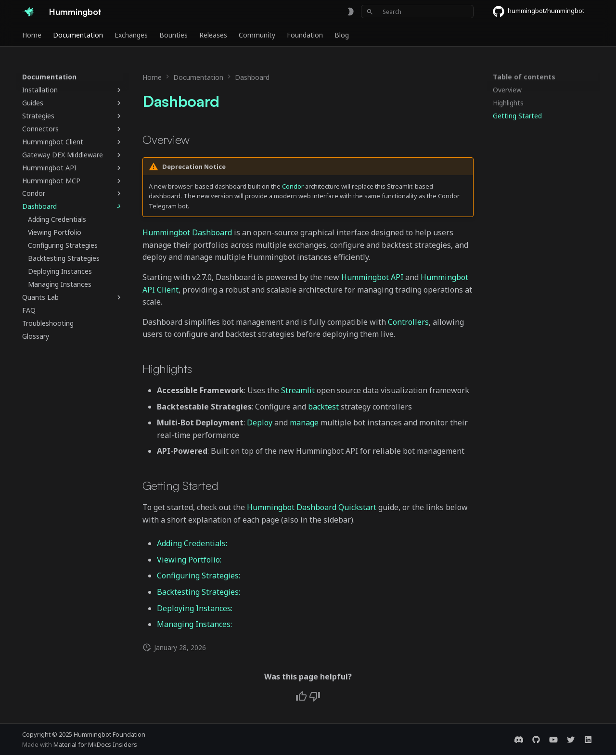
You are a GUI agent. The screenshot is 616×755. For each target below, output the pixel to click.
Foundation (305, 35)
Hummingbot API (372, 277)
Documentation (78, 35)
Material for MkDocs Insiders (95, 744)
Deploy (259, 422)
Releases (213, 35)
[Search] (417, 11)
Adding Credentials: (192, 543)
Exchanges (131, 35)
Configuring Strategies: (198, 575)
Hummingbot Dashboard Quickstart (311, 507)
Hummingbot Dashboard (187, 232)
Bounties (173, 35)
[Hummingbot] (28, 11)
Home (31, 35)
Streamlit (298, 390)
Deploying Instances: (194, 608)
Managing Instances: (194, 624)
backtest (323, 406)
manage (304, 422)
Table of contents (524, 77)
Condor (293, 186)
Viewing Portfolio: (189, 559)
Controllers (408, 322)
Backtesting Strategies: (198, 592)
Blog (341, 35)
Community (257, 35)
